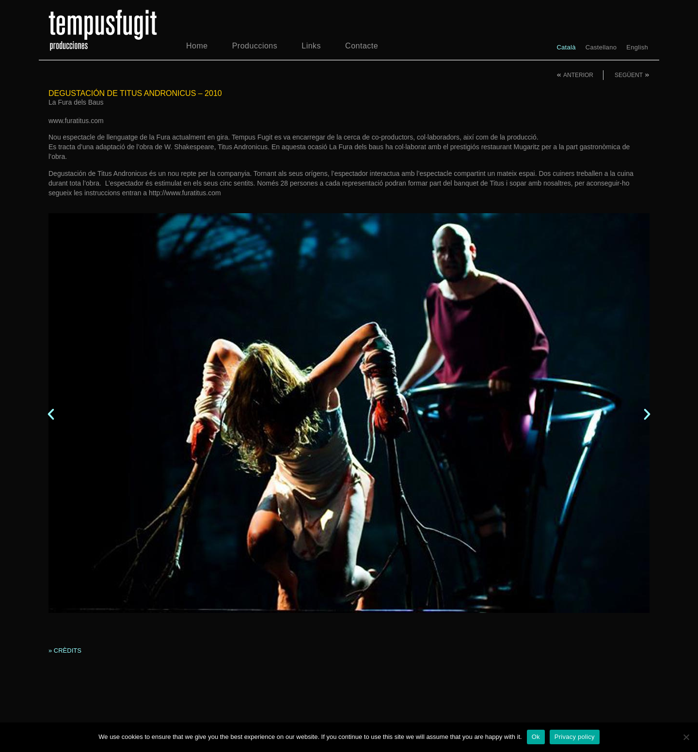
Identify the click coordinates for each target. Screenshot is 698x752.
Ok (536, 736)
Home (197, 46)
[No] (686, 737)
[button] (51, 414)
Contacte (361, 46)
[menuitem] (566, 47)
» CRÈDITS (64, 650)
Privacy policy (575, 736)
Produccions (255, 46)
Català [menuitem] (565, 47)
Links (311, 46)
